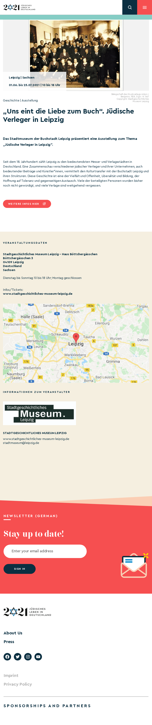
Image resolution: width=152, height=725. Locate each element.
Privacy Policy (18, 684)
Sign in (19, 569)
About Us (13, 633)
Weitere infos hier (23, 204)
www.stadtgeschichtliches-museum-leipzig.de (37, 293)
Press (9, 642)
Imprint (11, 675)
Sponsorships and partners (47, 706)
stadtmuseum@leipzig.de (21, 442)
